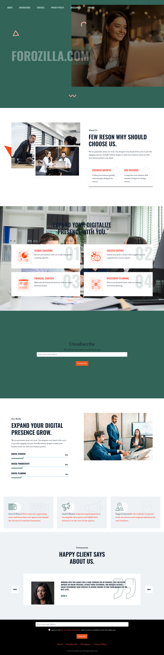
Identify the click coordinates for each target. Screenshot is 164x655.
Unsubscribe (24, 7)
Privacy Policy (57, 7)
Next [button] (149, 589)
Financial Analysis (44, 278)
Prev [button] (15, 589)
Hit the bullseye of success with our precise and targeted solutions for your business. (135, 517)
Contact (91, 7)
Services (40, 7)
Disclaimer (76, 630)
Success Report (115, 250)
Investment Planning (118, 278)
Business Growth (101, 170)
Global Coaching (43, 250)
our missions (131, 170)
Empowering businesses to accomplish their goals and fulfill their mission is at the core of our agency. (81, 517)
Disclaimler (76, 7)
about (9, 7)
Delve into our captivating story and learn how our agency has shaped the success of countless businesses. (28, 517)
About (60, 644)
